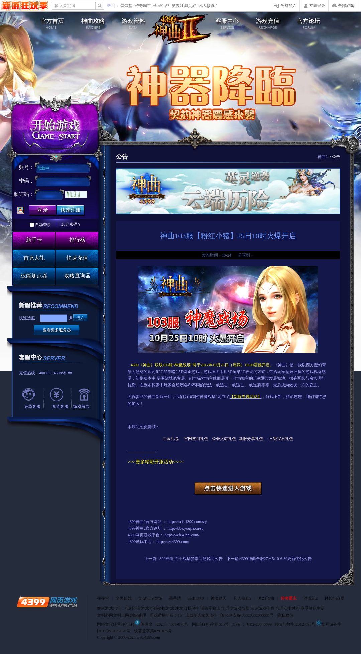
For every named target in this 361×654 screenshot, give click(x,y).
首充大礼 (34, 258)
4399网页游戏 (25, 5)
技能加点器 (34, 275)
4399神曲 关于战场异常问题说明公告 (190, 558)
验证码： (24, 194)
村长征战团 (334, 598)
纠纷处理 (138, 615)
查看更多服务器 (57, 330)
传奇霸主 (143, 5)
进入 (80, 317)
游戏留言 (81, 406)
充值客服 (60, 406)
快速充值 (77, 258)
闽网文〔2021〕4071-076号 (161, 624)
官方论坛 (312, 22)
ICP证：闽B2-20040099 (251, 624)
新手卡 (34, 240)
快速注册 (71, 210)
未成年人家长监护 (201, 615)
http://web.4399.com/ (182, 535)
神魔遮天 (219, 598)
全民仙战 (161, 5)
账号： (26, 167)
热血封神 (196, 598)
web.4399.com (148, 637)
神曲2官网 (48, 22)
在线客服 (32, 406)
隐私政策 (285, 615)
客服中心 (226, 22)
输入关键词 (65, 5)
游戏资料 (134, 22)
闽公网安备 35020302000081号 (247, 615)
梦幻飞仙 (266, 598)
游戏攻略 (91, 22)
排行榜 (77, 240)
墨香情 (175, 598)
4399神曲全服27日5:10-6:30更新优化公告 (276, 558)
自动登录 (43, 224)
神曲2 (323, 156)
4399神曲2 (180, 29)
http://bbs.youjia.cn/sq (186, 528)
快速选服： (29, 318)
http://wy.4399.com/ (173, 541)
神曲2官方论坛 (149, 528)
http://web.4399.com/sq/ (187, 521)
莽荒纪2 (311, 598)
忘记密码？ (71, 224)
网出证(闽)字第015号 (210, 624)
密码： (26, 181)
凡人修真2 (208, 5)
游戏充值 (269, 22)
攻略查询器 (77, 275)
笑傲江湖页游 (184, 5)
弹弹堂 (126, 5)
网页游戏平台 (148, 535)
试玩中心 (144, 541)
